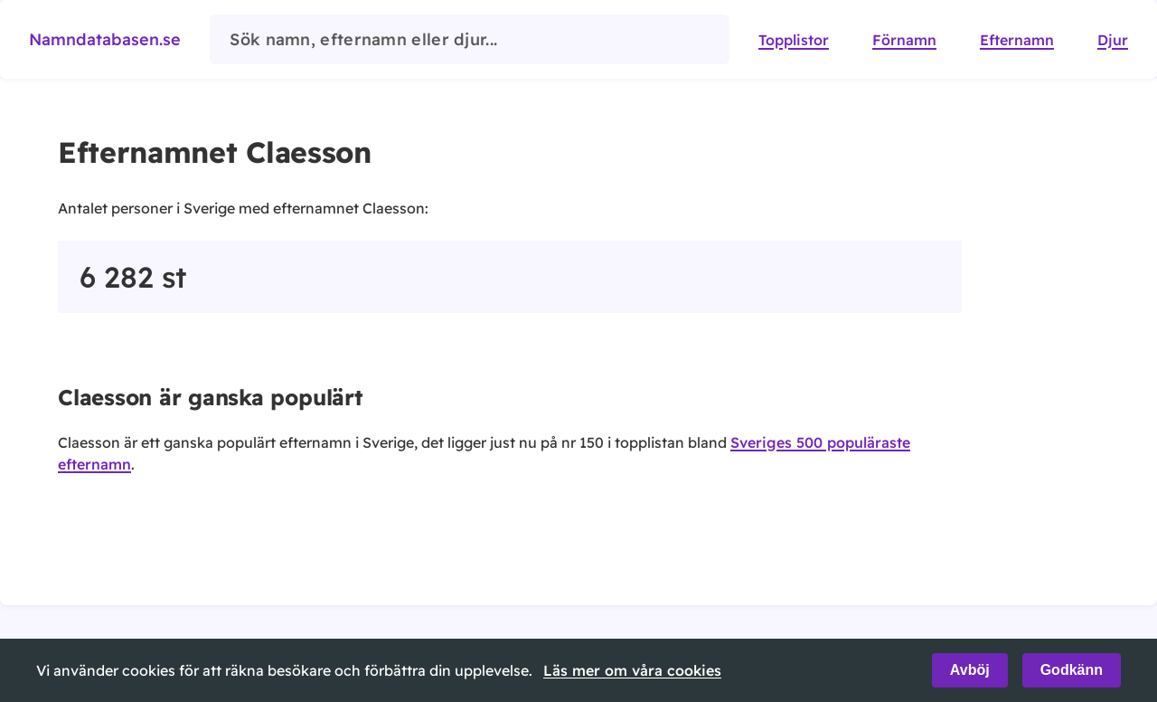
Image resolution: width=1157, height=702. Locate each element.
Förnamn (904, 40)
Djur (1112, 40)
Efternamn (1017, 40)
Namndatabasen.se (105, 39)
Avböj (970, 670)
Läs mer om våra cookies (632, 670)
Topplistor (793, 40)
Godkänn (1071, 670)
